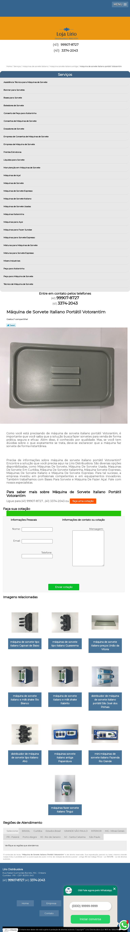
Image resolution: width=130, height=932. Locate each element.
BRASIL (26, 827)
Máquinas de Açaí (12, 175)
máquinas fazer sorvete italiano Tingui (65, 806)
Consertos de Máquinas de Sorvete (20, 121)
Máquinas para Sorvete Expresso (19, 237)
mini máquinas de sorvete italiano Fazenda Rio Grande (105, 755)
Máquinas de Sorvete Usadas (17, 206)
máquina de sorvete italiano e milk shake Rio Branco (25, 698)
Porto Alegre (30, 833)
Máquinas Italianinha (14, 214)
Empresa (51, 900)
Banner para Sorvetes (14, 90)
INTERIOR (96, 827)
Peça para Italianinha (14, 268)
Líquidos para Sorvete (14, 160)
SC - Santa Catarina (74, 833)
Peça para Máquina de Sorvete (19, 276)
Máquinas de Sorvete (14, 183)
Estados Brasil (53, 827)
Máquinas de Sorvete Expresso (18, 191)
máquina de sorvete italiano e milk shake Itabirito (65, 698)
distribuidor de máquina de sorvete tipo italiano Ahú (25, 755)
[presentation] (32, 570)
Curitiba (38, 827)
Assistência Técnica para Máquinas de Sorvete (26, 82)
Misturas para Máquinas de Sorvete (21, 245)
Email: (33, 541)
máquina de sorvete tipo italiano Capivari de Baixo (24, 643)
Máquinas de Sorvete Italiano (18, 198)
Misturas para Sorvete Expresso (19, 253)
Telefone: (37, 554)
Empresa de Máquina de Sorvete (19, 144)
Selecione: (12, 827)
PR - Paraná (13, 833)
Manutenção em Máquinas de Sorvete (22, 167)
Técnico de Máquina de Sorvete (19, 284)
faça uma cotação (83, 501)
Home (25, 900)
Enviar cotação (63, 587)
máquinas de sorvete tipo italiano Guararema (65, 643)
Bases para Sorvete (13, 97)
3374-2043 (69, 51)
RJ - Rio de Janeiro (50, 833)
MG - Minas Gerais (114, 827)
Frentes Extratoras (13, 152)
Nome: (32, 529)
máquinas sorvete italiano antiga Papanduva (64, 755)
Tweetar (11, 325)
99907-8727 (70, 45)
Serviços (65, 75)
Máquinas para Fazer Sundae (18, 229)
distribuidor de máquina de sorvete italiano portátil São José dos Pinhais (105, 700)
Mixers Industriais (12, 261)
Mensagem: (88, 546)
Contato (49, 910)
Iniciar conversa (90, 919)
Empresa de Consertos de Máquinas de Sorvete (26, 136)
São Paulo (94, 833)
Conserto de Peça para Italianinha (20, 113)
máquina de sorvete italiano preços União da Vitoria (105, 645)
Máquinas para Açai (13, 222)
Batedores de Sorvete (14, 105)
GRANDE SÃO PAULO (76, 827)
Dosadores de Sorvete (14, 128)
